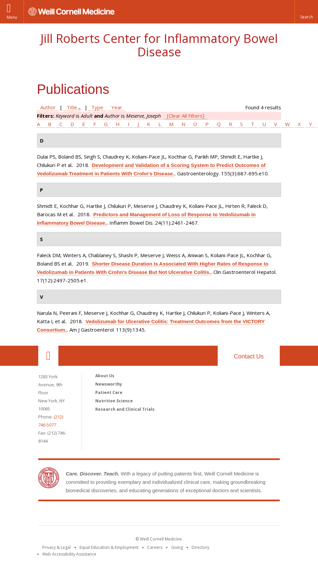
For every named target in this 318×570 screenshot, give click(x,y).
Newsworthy (108, 384)
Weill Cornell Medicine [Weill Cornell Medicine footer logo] (110, 515)
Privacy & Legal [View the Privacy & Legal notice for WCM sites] (56, 547)
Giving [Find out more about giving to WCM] (177, 547)
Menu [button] (12, 17)
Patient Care (108, 392)
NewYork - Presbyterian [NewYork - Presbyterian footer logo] (215, 515)
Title (72, 107)
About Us (104, 376)
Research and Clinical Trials (125, 409)
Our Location (48, 356)
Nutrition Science (114, 401)
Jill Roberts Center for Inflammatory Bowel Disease (159, 45)
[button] (306, 11)
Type (97, 107)
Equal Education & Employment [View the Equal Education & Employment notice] (109, 547)
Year (116, 107)
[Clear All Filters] (185, 115)
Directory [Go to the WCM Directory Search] (200, 547)
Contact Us (249, 356)
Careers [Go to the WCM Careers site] (154, 547)
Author (48, 107)
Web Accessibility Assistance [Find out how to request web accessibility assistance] (69, 554)
